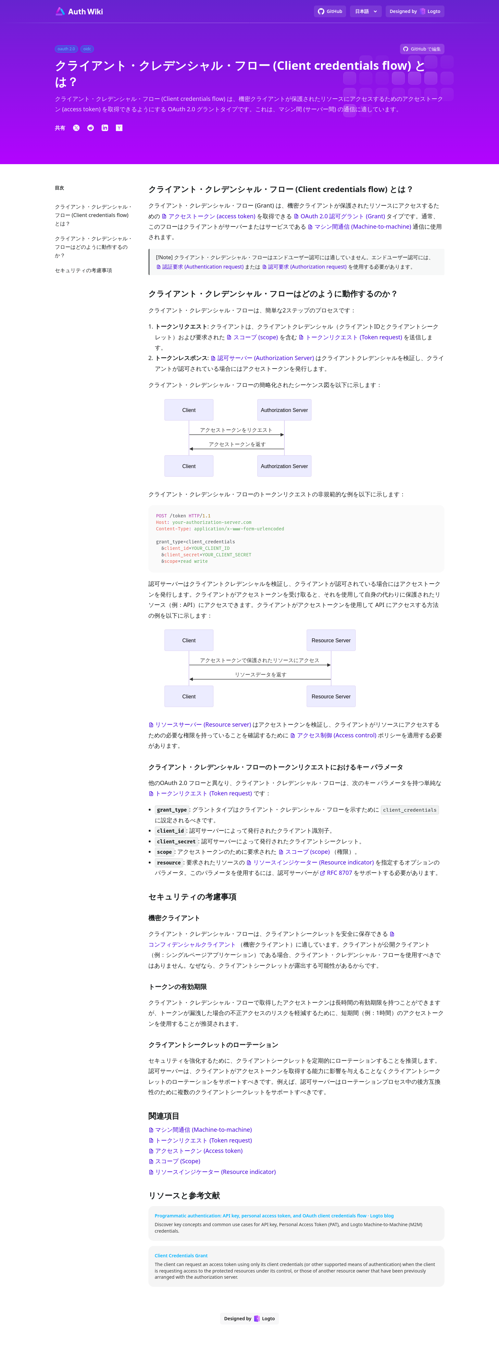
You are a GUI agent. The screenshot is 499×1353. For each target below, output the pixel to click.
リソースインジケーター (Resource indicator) (313, 865)
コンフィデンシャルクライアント (192, 947)
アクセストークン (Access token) (199, 1153)
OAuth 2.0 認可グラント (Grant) (343, 216)
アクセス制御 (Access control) (336, 738)
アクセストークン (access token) (211, 216)
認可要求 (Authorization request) (307, 266)
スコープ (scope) (255, 337)
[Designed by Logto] (415, 11)
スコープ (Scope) (177, 1163)
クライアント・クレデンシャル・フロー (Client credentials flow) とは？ (94, 215)
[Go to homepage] (79, 11)
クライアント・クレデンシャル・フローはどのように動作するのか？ (94, 247)
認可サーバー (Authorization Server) (266, 358)
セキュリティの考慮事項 (83, 270)
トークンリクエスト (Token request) (354, 337)
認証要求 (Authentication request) (202, 266)
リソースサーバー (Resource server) (203, 727)
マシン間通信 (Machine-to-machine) (363, 226)
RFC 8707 (339, 875)
